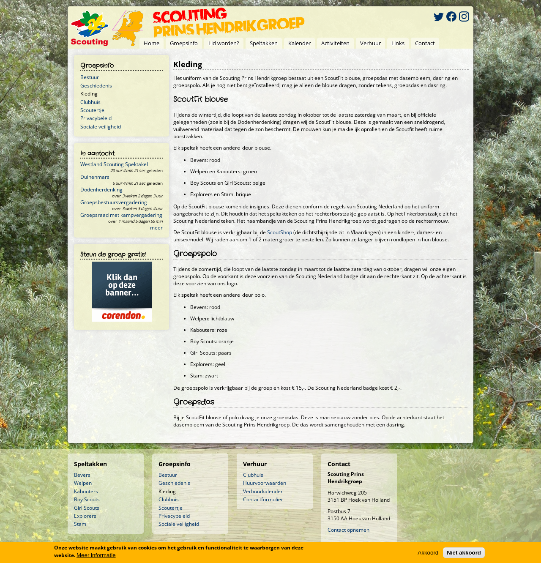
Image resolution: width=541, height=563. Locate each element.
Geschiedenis (96, 85)
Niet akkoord (464, 552)
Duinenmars (94, 176)
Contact (425, 43)
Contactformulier (263, 499)
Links (397, 43)
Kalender (299, 43)
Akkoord (428, 552)
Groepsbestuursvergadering (113, 202)
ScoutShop (279, 232)
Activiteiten (335, 43)
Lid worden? (223, 43)
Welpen (83, 482)
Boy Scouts (87, 499)
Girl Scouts (86, 507)
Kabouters (86, 491)
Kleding (89, 93)
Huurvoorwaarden (264, 482)
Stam (80, 523)
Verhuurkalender (263, 491)
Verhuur (370, 43)
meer (156, 227)
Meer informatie (96, 555)
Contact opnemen (348, 529)
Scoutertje (92, 110)
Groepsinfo (184, 43)
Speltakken (264, 43)
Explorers (85, 515)
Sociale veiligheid (100, 126)
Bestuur (89, 77)
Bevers (82, 474)
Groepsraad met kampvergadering (121, 215)
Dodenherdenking (101, 189)
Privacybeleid (96, 118)
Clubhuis (90, 102)
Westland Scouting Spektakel (114, 164)
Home (151, 43)
